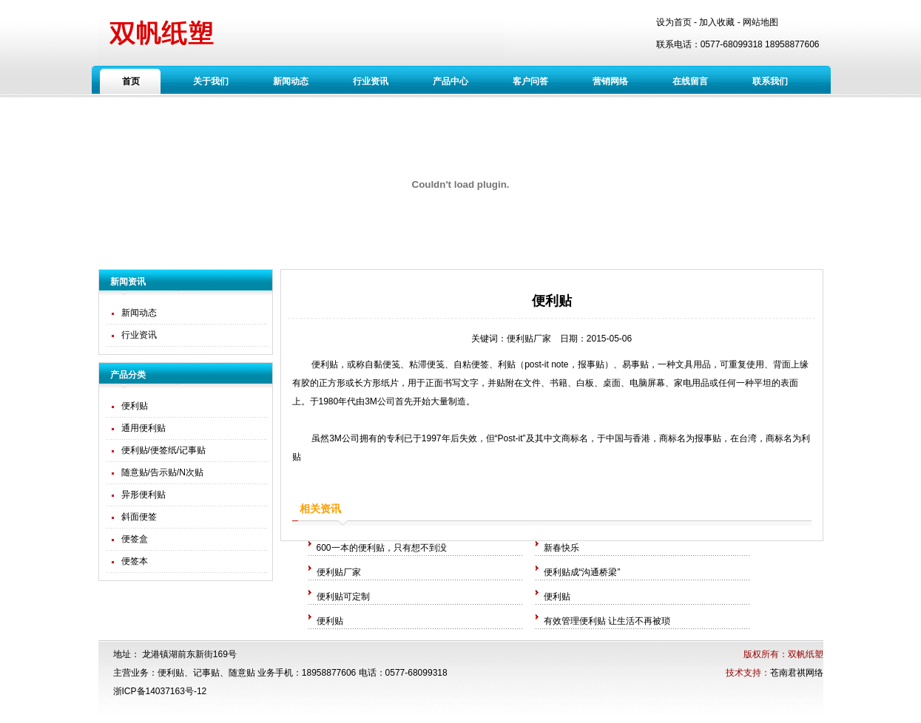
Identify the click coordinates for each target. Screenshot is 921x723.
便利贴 (134, 406)
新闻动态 (290, 81)
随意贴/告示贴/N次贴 (162, 472)
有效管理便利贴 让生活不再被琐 (607, 621)
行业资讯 (370, 81)
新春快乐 (561, 548)
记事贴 (206, 673)
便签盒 (134, 539)
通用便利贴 (143, 428)
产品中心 (450, 81)
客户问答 (530, 81)
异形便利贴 (143, 494)
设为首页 (674, 22)
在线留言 (690, 81)
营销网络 (610, 81)
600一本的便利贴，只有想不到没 (382, 548)
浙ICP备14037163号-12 (160, 691)
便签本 (134, 561)
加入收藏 (717, 22)
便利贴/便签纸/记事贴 (163, 450)
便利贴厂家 (529, 338)
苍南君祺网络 (796, 673)
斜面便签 (139, 517)
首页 (131, 81)
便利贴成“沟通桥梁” (582, 572)
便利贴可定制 (343, 596)
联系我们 (770, 81)
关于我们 (211, 81)
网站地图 (760, 22)
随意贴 (242, 673)
